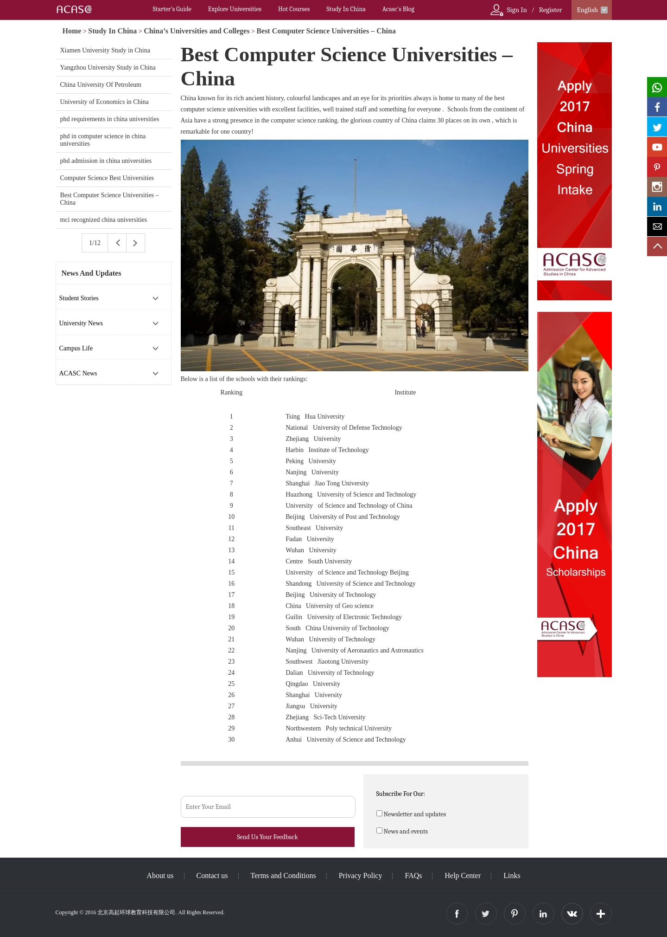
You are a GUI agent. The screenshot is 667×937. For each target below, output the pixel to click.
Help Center (463, 875)
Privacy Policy (360, 875)
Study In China (345, 9)
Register (550, 10)
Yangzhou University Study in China (108, 67)
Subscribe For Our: (401, 794)
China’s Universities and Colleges (196, 31)
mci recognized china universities (103, 219)
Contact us (212, 875)
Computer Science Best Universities (107, 177)
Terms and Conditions (283, 875)
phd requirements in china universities (109, 119)
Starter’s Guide (172, 9)
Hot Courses (294, 9)
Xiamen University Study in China (105, 50)
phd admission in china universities (106, 160)
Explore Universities (234, 9)
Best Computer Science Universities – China (326, 31)
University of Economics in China (104, 101)
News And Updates (91, 273)
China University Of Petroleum (100, 84)
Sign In (517, 10)
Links (511, 875)
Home (72, 31)
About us (159, 875)
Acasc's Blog (398, 9)
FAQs (413, 875)
